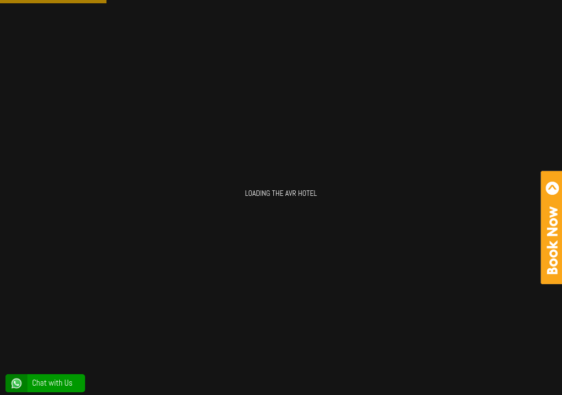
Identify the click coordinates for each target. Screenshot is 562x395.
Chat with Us (38, 383)
